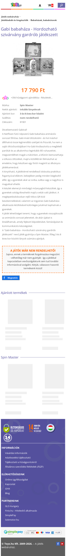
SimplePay (10, 515)
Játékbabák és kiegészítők (14, 20)
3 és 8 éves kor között (32, 113)
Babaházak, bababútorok (44, 20)
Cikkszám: (7, 122)
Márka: (5, 105)
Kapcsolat (10, 484)
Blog (7, 493)
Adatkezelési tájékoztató (18, 457)
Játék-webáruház (10, 16)
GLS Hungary (12, 506)
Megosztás (13, 277)
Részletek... (46, 97)
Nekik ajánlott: (9, 109)
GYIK (7, 488)
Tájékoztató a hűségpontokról (21, 462)
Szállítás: (6, 117)
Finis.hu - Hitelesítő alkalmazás (21, 510)
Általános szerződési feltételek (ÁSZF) (24, 466)
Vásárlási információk (16, 453)
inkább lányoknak (30, 109)
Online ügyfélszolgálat (16, 479)
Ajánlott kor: (8, 113)
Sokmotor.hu (12, 519)
